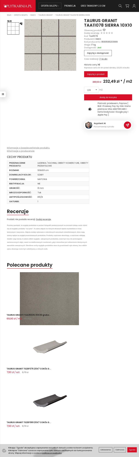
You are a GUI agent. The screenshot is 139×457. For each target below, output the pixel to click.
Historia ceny (92, 64)
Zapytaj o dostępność (98, 53)
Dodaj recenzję (43, 219)
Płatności (48, 424)
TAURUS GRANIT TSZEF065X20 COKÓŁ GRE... (26, 372)
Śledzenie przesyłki (26, 435)
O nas (74, 424)
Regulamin (76, 428)
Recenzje (18, 211)
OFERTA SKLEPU (50, 5)
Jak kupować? (51, 421)
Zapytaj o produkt (96, 74)
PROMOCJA (70, 5)
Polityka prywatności (81, 431)
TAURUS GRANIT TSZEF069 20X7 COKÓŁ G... (109, 317)
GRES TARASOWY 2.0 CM (93, 5)
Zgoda (132, 449)
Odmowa (119, 449)
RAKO (98, 39)
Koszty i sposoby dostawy (52, 435)
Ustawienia (105, 449)
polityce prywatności (52, 453)
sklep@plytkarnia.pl (28, 424)
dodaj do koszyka (108, 97)
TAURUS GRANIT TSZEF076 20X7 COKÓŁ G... (66, 317)
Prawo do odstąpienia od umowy (55, 429)
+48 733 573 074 (26, 431)
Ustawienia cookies (53, 440)
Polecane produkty (29, 265)
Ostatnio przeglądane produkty (45, 384)
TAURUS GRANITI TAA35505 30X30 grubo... (24, 317)
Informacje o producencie (21, 150)
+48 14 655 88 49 (27, 428)
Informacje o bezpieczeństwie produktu (28, 147)
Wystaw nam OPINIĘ (81, 435)
